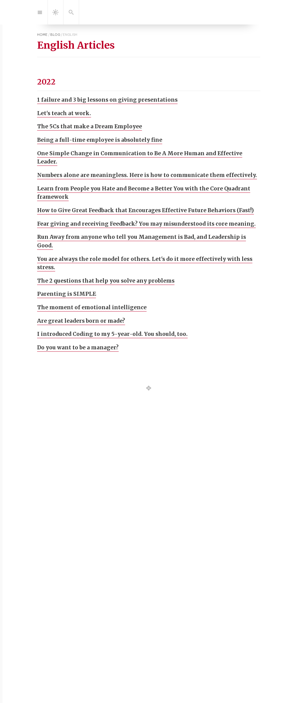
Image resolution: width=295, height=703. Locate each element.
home (42, 34)
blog (55, 34)
